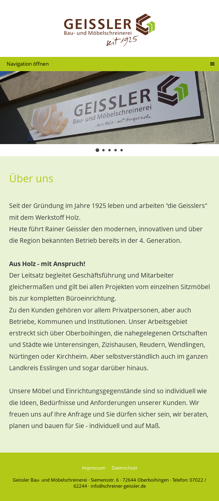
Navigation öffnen (28, 63)
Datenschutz (124, 468)
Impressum (94, 468)
